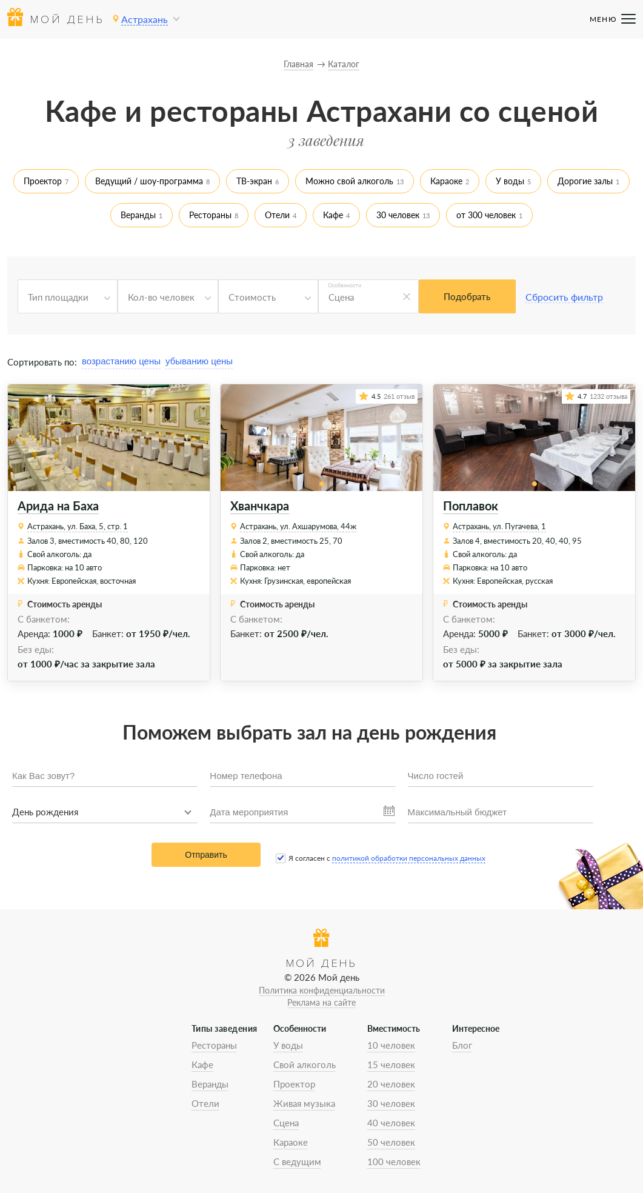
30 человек (397, 215)
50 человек (391, 1142)
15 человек (391, 1064)
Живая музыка (304, 1103)
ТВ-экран (254, 181)
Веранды (138, 215)
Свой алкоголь (304, 1064)
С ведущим (297, 1161)
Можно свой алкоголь (349, 181)
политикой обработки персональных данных (408, 858)
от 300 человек (486, 215)
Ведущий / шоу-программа (149, 181)
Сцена (286, 1122)
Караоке (446, 181)
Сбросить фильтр (564, 296)
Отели (277, 215)
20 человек (391, 1083)
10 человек (391, 1045)
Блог (462, 1045)
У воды (510, 181)
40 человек (391, 1122)
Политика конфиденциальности (322, 990)
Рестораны (210, 215)
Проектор (43, 181)
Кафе (333, 215)
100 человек (394, 1161)
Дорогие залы (585, 181)
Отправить (206, 855)
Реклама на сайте (321, 1002)
